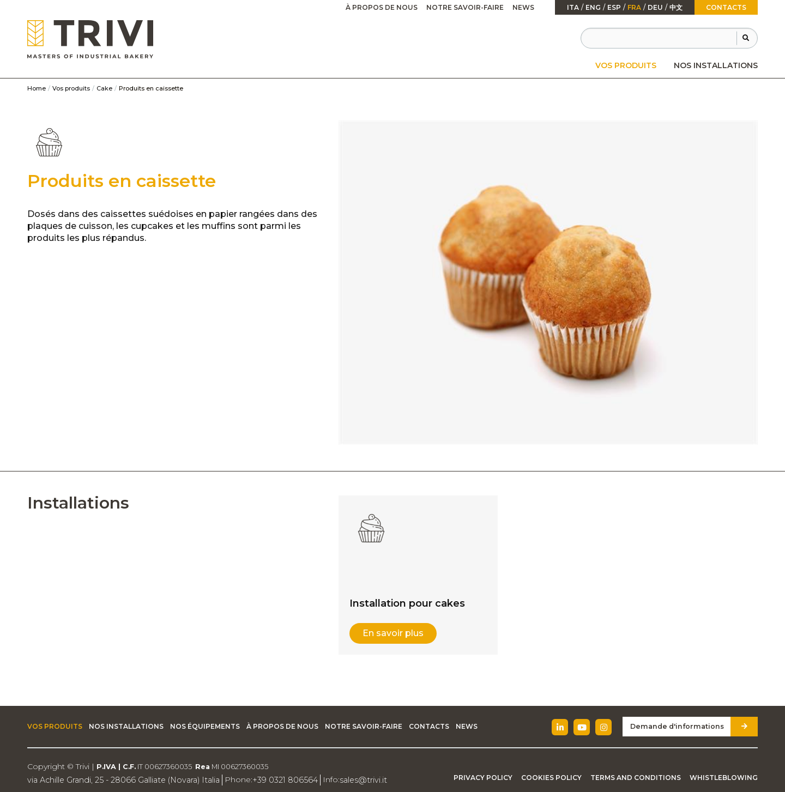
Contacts (726, 7)
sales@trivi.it (355, 779)
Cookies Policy (551, 777)
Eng (593, 7)
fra (634, 7)
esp (614, 7)
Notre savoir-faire (465, 7)
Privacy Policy (483, 777)
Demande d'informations (680, 726)
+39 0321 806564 (279, 779)
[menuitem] (625, 65)
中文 (676, 7)
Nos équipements (205, 726)
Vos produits (625, 65)
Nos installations (716, 65)
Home (36, 88)
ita (573, 7)
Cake (104, 88)
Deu (655, 7)
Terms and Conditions (635, 777)
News (523, 7)
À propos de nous (382, 7)
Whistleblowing (724, 777)
